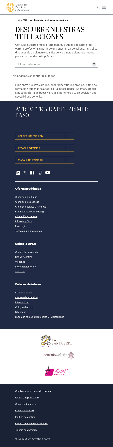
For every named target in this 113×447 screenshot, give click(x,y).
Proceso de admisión (26, 297)
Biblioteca (20, 312)
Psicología (20, 226)
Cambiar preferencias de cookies (33, 391)
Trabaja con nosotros (26, 430)
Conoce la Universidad (27, 252)
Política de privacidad (27, 398)
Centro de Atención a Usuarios (31, 424)
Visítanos (20, 262)
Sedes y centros (23, 257)
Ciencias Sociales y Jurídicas (30, 207)
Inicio (20, 20)
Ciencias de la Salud (26, 197)
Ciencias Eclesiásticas (27, 202)
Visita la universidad (44, 160)
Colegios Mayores (24, 307)
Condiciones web (24, 411)
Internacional (22, 302)
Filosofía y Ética (23, 221)
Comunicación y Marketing (29, 212)
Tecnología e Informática (28, 231)
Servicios (20, 272)
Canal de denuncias (25, 404)
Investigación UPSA (25, 267)
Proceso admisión (44, 148)
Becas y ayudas (23, 293)
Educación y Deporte (26, 216)
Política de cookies (25, 417)
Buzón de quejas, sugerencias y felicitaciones (39, 317)
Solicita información (44, 136)
